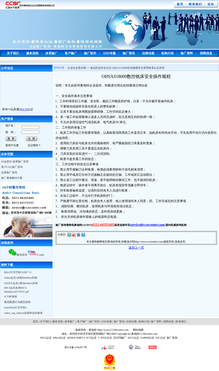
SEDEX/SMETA (76, 337)
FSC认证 (160, 337)
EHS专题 (109, 53)
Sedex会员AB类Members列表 (20, 277)
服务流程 (32, 53)
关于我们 (13, 53)
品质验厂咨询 (9, 172)
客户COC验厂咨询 (12, 167)
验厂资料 (187, 53)
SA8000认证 (147, 337)
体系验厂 (51, 53)
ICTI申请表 (10, 296)
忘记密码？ (34, 145)
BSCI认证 (46, 337)
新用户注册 (12, 145)
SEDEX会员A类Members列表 (21, 283)
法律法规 (148, 53)
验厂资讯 (129, 53)
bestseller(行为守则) (15, 307)
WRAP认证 (59, 337)
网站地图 (138, 329)
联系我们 (181, 321)
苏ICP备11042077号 (76, 347)
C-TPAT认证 (105, 337)
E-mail (36, 254)
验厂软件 (90, 53)
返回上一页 (136, 247)
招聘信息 (206, 53)
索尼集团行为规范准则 (17, 302)
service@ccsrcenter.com (147, 225)
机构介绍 (167, 53)
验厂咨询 (172, 337)
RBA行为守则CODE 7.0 (17, 272)
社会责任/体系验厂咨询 (14, 161)
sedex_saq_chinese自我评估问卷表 (23, 313)
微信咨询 (18, 254)
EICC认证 (133, 337)
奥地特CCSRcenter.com (144, 333)
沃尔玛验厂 (119, 337)
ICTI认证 (91, 337)
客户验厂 (71, 53)
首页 (35, 321)
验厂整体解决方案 (11, 177)
